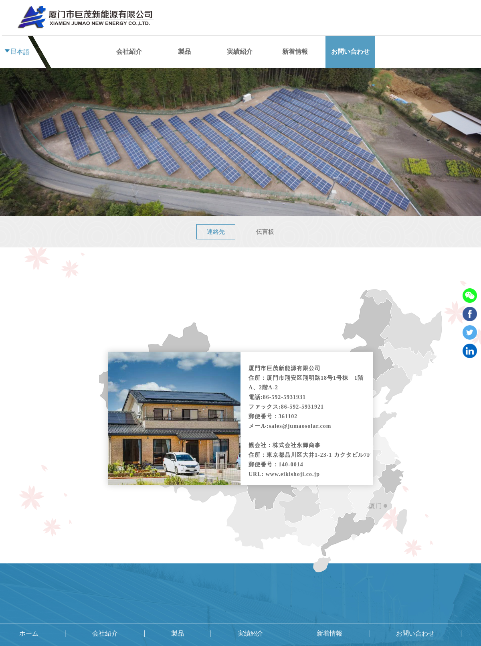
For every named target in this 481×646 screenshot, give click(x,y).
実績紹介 (240, 51)
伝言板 (265, 232)
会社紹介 (129, 20)
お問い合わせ (350, 51)
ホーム (83, 27)
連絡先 (216, 232)
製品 (184, 51)
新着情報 (295, 51)
